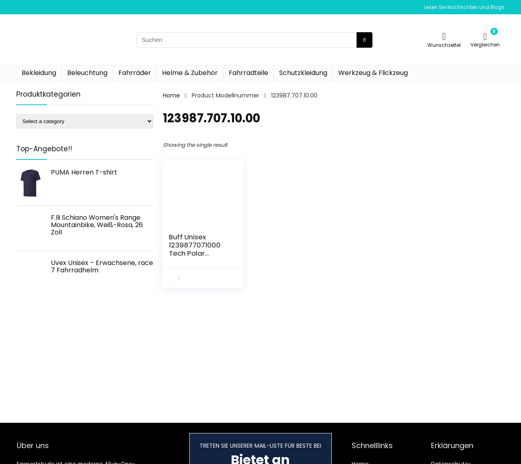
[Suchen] (364, 40)
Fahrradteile (248, 72)
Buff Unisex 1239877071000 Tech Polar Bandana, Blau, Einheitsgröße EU (197, 253)
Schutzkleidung (303, 72)
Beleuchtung (87, 72)
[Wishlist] (444, 36)
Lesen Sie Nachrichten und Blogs (464, 7)
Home (171, 95)
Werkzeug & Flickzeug (373, 72)
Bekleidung (39, 72)
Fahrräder (134, 72)
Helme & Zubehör (190, 72)
